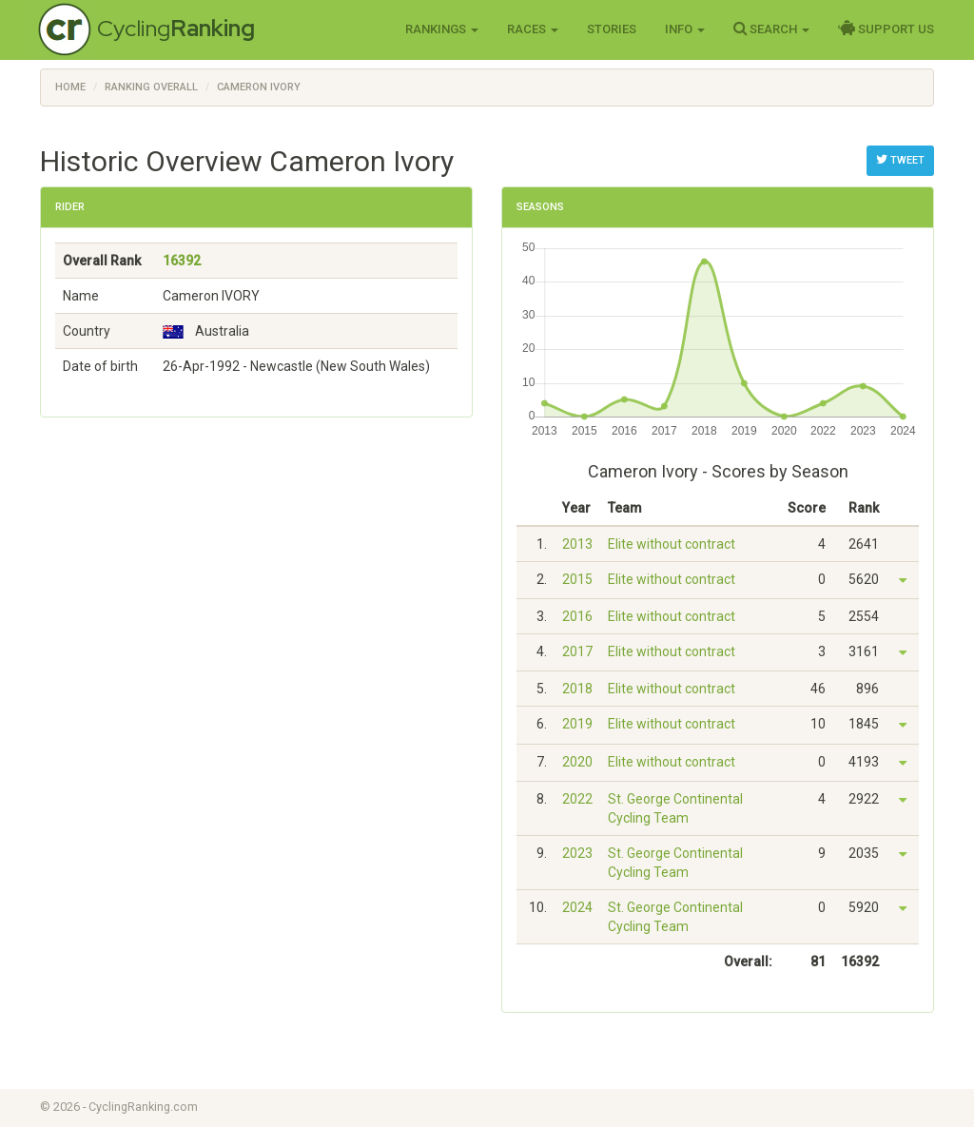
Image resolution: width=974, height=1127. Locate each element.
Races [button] (532, 29)
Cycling (176, 28)
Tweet (900, 159)
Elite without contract (671, 544)
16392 (182, 260)
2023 (577, 853)
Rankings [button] (441, 29)
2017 (577, 651)
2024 (577, 907)
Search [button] (771, 28)
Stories (611, 29)
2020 (577, 761)
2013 (577, 544)
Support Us (886, 28)
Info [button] (685, 29)
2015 (577, 579)
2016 (577, 616)
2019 (577, 723)
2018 (577, 688)
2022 (577, 798)
